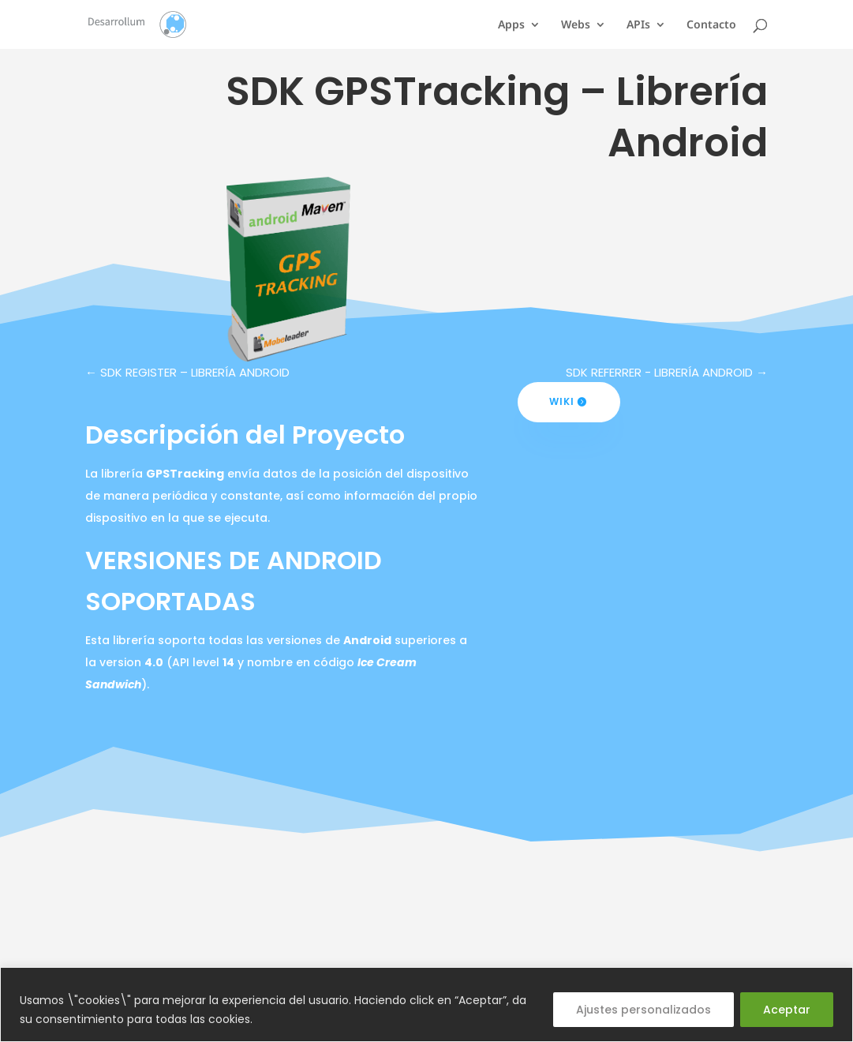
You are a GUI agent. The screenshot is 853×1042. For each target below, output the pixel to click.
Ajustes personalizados (643, 1010)
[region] (426, 1004)
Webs (575, 25)
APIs (638, 25)
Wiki (561, 401)
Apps (511, 25)
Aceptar (786, 1010)
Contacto (711, 25)
